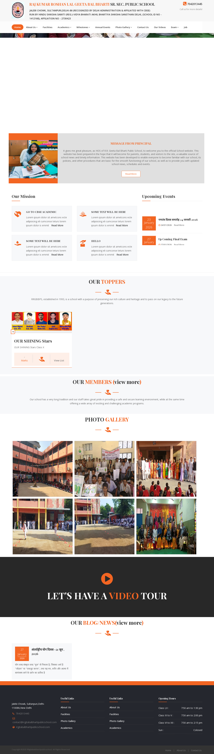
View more (126, 381)
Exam (175, 27)
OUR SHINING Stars (33, 341)
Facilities (47, 27)
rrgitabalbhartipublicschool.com (33, 727)
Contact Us (143, 27)
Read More (131, 173)
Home (17, 27)
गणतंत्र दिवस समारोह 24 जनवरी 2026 (178, 228)
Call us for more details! (191, 9)
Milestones (83, 27)
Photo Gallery (124, 27)
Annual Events (102, 27)
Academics (64, 27)
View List (59, 360)
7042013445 (22, 713)
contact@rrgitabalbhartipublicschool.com (35, 722)
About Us (31, 27)
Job (185, 27)
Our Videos (160, 27)
